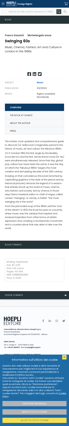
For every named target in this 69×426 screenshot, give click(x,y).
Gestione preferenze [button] (34, 403)
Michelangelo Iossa (39, 35)
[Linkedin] (34, 74)
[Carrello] (66, 4)
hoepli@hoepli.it (33, 347)
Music (40, 82)
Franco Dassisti (14, 35)
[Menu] (3, 4)
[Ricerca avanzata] (65, 11)
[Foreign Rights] (29, 4)
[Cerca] (58, 11)
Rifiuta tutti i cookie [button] (34, 411)
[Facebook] (29, 74)
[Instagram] (56, 321)
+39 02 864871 (13, 347)
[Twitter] (40, 74)
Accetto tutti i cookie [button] (35, 420)
